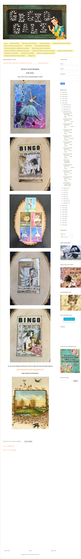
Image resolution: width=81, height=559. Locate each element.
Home (5, 43)
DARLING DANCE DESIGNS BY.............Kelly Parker (67, 156)
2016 (63, 214)
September (66, 111)
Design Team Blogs (14, 43)
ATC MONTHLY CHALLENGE (11, 53)
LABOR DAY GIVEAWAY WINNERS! (66, 161)
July (64, 190)
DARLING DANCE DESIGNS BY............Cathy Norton (67, 143)
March (65, 198)
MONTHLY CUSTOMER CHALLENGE (45, 53)
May (64, 194)
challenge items (31, 55)
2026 (63, 92)
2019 (63, 207)
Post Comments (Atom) (33, 554)
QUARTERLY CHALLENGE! (27, 53)
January (65, 203)
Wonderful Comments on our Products (61, 43)
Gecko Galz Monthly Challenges (42, 45)
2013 (63, 220)
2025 (63, 94)
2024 (63, 96)
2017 (63, 212)
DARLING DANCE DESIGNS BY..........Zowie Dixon (67, 149)
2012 (63, 222)
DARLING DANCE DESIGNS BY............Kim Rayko (67, 178)
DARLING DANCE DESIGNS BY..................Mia (68, 120)
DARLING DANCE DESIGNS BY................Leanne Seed (68, 166)
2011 (63, 224)
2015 (63, 216)
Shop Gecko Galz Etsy (45, 43)
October (65, 109)
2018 (63, 210)
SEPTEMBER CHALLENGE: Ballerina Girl (67, 184)
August (65, 188)
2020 (63, 205)
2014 (63, 218)
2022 (63, 100)
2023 (63, 98)
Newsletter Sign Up (69, 319)
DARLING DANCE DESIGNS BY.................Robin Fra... (68, 125)
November (66, 106)
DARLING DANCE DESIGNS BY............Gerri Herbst (67, 172)
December (66, 104)
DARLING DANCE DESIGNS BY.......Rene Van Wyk (68, 115)
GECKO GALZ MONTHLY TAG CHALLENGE (14, 55)
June (64, 192)
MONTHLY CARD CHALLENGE (65, 50)
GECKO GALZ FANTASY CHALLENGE (41, 48)
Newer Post (7, 550)
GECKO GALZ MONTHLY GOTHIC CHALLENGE (43, 50)
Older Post (53, 550)
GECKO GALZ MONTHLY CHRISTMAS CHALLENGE (16, 48)
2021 (63, 103)
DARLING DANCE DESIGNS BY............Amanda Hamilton (68, 137)
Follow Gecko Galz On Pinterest (29, 43)
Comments (64, 237)
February (65, 200)
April (64, 196)
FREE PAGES (28, 45)
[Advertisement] (30, 519)
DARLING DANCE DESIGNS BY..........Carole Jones (67, 131)
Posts (63, 234)
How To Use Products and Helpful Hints (13, 45)
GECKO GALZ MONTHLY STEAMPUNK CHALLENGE (16, 50)
